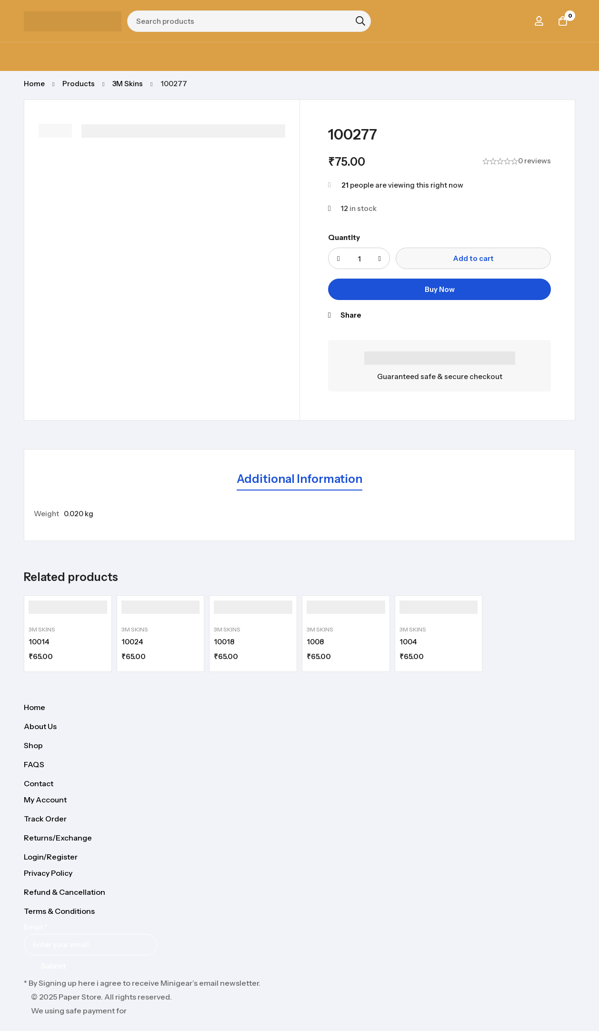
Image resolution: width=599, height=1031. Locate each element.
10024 (132, 641)
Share (350, 315)
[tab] (299, 479)
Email (35, 926)
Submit (53, 966)
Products (78, 83)
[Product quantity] (359, 258)
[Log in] (539, 21)
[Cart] (563, 21)
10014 (39, 641)
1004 (408, 641)
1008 (315, 641)
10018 (224, 641)
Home (34, 83)
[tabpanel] (299, 513)
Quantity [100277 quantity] (344, 237)
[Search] (360, 20)
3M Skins (127, 83)
